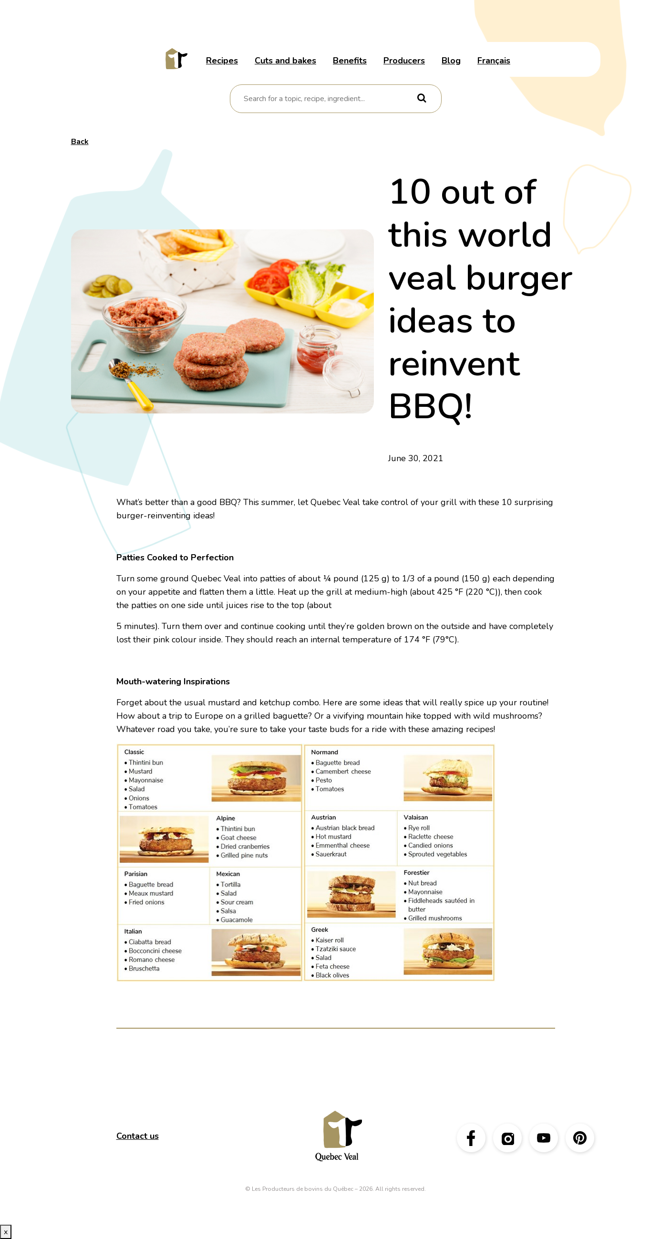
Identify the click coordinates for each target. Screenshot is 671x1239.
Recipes (222, 60)
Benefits (350, 60)
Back (80, 141)
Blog (451, 60)
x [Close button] (6, 1232)
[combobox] (329, 99)
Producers (404, 60)
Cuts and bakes (285, 60)
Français (493, 60)
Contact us (137, 1136)
